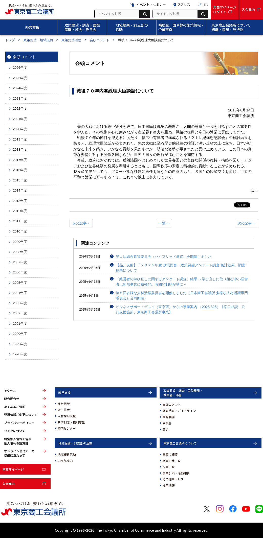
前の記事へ (81, 223)
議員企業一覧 (172, 461)
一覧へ (164, 223)
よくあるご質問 (14, 407)
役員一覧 (169, 467)
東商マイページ (13, 469)
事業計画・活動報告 (176, 473)
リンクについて (14, 431)
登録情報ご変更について (20, 415)
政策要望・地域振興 (38, 40)
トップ (10, 40)
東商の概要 (170, 454)
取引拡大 (64, 410)
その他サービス (173, 479)
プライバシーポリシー (19, 423)
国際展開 (169, 417)
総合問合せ (11, 399)
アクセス (10, 391)
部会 (166, 429)
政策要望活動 (71, 40)
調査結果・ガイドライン (179, 411)
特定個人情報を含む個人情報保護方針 (17, 441)
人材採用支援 (67, 416)
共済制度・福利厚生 (71, 422)
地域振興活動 (67, 454)
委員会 (167, 423)
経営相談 (64, 404)
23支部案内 (65, 461)
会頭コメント (99, 40)
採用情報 (169, 485)
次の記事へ (246, 223)
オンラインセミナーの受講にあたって (19, 453)
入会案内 (9, 483)
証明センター (67, 428)
